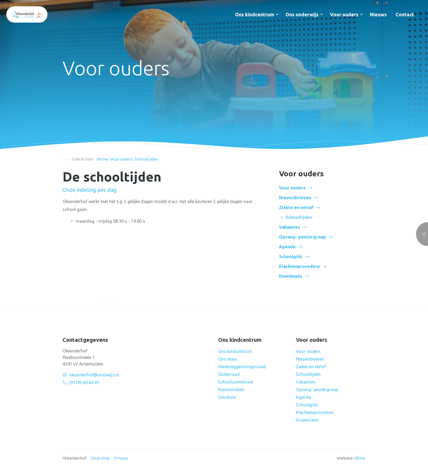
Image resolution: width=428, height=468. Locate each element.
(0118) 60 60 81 (84, 382)
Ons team (227, 359)
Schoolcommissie (235, 381)
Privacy (121, 458)
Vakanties (289, 227)
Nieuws (378, 14)
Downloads (290, 276)
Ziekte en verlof (296, 207)
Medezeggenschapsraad (242, 366)
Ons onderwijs (302, 14)
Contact (405, 14)
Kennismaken (231, 389)
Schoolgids (290, 256)
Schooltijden (308, 374)
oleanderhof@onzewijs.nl (94, 374)
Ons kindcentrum (254, 14)
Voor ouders (344, 14)
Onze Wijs (100, 458)
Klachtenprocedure (299, 266)
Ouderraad (229, 374)
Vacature (227, 397)
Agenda (287, 246)
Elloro (359, 458)
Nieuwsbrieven (295, 197)
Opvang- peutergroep (302, 236)
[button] (277, 14)
